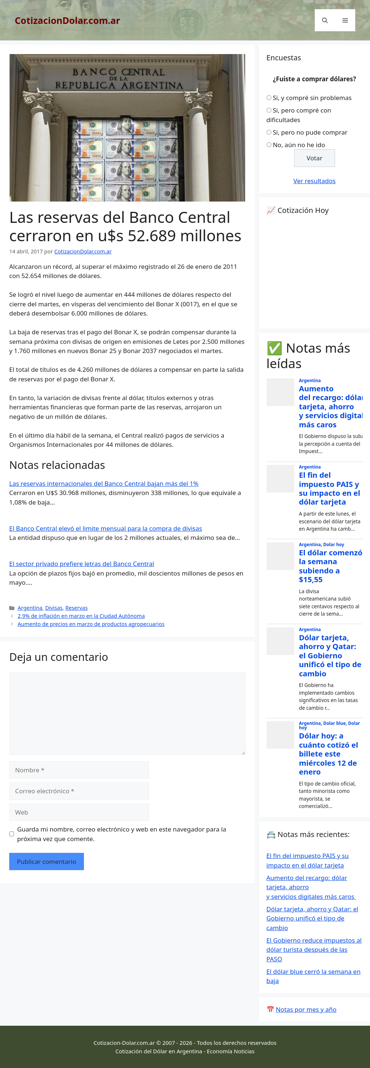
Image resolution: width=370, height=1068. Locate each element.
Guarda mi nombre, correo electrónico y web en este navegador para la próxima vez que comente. (121, 834)
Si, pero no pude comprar (310, 132)
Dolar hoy (333, 544)
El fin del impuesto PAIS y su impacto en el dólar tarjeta (329, 488)
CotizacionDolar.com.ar (67, 20)
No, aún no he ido (299, 144)
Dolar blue (334, 723)
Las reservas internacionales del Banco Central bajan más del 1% (103, 483)
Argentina (30, 607)
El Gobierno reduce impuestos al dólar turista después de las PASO (314, 949)
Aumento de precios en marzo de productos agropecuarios (91, 623)
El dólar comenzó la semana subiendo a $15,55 (331, 566)
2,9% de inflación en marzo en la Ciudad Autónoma (81, 615)
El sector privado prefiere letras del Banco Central (81, 563)
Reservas (77, 607)
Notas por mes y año (306, 1009)
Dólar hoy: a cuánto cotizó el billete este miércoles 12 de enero (328, 753)
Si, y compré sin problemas (312, 97)
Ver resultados (314, 181)
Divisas (54, 607)
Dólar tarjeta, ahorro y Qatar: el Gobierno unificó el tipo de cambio (330, 655)
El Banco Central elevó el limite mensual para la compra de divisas (105, 528)
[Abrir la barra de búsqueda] (325, 20)
